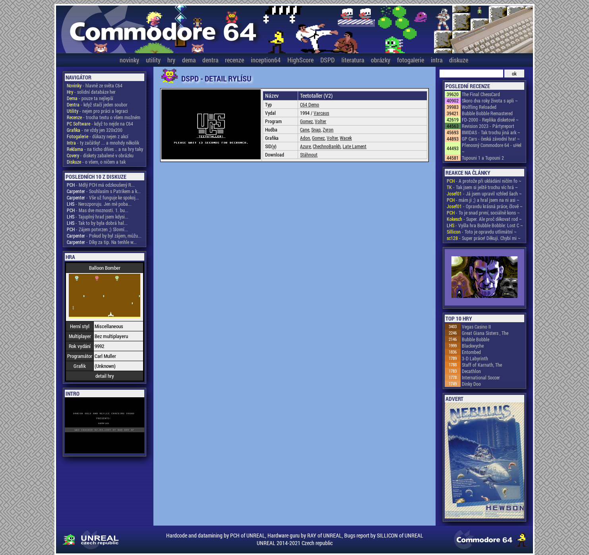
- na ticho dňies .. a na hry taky (105, 149)
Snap (316, 129)
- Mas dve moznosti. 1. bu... (97, 210)
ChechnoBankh (327, 146)
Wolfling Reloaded (479, 107)
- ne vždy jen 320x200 (94, 130)
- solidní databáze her (91, 92)
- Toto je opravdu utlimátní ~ (482, 231)
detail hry (104, 375)
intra (436, 60)
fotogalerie (410, 60)
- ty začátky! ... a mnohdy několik (103, 142)
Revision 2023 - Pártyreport (488, 126)
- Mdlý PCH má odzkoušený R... (101, 185)
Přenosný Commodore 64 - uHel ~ (491, 148)
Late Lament (354, 146)
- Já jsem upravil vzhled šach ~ (484, 193)
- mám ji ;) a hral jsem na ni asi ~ (483, 200)
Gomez (306, 121)
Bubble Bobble (475, 339)
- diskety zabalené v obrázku (100, 155)
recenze (234, 60)
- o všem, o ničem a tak (96, 162)
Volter (320, 121)
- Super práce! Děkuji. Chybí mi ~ (484, 238)
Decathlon (471, 371)
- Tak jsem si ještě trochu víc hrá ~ (482, 187)
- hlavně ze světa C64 (94, 85)
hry (171, 60)
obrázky (380, 60)
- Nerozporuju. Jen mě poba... (99, 204)
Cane (304, 129)
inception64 (266, 60)
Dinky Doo (471, 384)
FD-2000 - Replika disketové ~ (490, 119)
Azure (305, 146)
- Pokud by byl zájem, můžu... (104, 235)
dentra (210, 60)
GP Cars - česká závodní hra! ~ (491, 138)
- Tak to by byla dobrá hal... (97, 223)
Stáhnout (309, 154)
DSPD (327, 60)
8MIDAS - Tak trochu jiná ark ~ (491, 132)
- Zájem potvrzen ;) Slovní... (97, 229)
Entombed (471, 352)
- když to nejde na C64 (100, 123)
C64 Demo (309, 104)
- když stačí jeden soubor (97, 104)
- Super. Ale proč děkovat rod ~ (484, 219)
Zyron (328, 129)
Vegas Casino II (476, 326)
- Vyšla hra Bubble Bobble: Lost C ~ (485, 225)
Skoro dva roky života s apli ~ (490, 100)
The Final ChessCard (481, 94)
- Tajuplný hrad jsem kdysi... (97, 216)
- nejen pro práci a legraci (97, 111)
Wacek (346, 138)
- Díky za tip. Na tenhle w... (102, 242)
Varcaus (321, 113)
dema (189, 60)
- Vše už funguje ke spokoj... (103, 197)
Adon (305, 138)
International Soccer (481, 377)
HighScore (300, 60)
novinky (129, 60)
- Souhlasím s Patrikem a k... (104, 191)
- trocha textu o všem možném (103, 117)
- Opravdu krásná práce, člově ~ (485, 206)
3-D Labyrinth (475, 358)
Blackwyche (473, 345)
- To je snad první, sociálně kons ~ (483, 212)
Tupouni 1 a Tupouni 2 (483, 158)
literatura (352, 60)
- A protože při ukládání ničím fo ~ (484, 181)
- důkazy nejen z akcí (97, 136)
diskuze (458, 60)
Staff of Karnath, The (482, 365)
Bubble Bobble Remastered (487, 113)
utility (153, 60)
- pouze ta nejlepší (90, 98)
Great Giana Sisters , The (485, 333)
